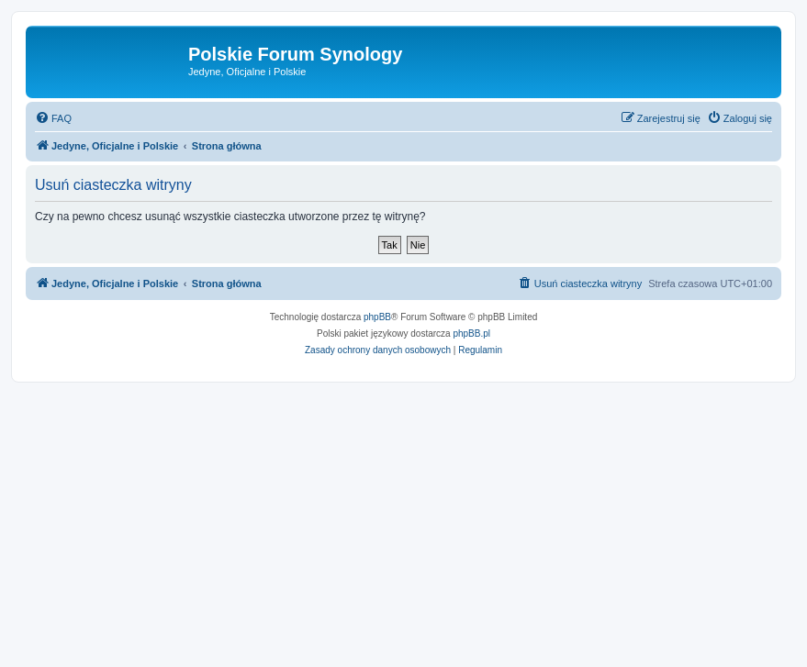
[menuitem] (53, 118)
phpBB (377, 317)
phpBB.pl (471, 333)
